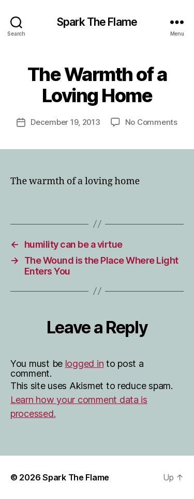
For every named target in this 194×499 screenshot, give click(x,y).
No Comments (151, 122)
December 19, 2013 (65, 122)
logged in (84, 363)
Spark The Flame (97, 22)
